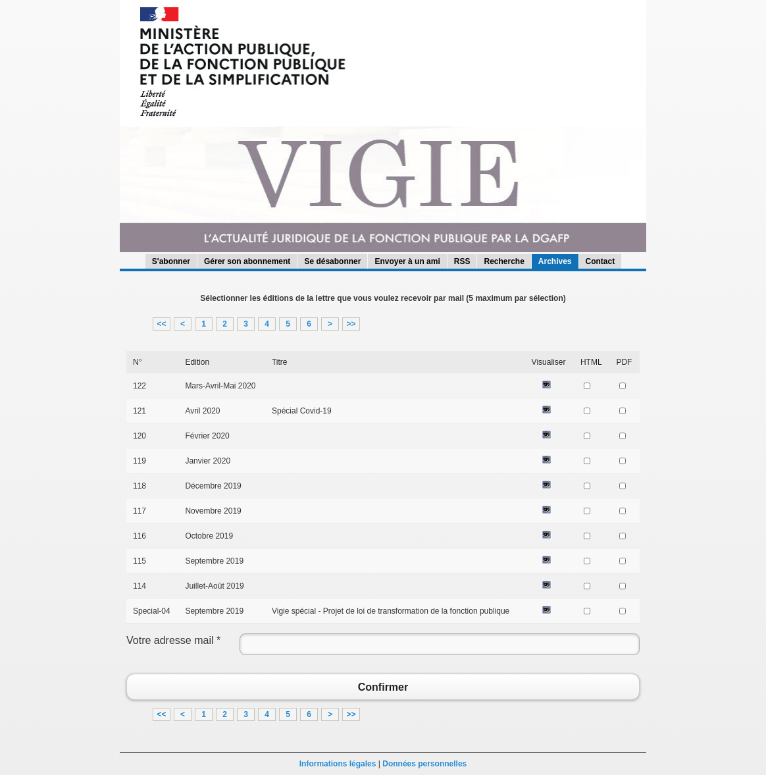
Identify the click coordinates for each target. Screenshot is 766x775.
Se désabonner (332, 261)
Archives (555, 261)
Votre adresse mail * (173, 640)
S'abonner (171, 261)
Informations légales (337, 763)
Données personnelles (424, 763)
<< (161, 324)
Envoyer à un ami (407, 261)
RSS (462, 261)
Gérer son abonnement (247, 261)
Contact (600, 261)
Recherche (504, 261)
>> (350, 324)
